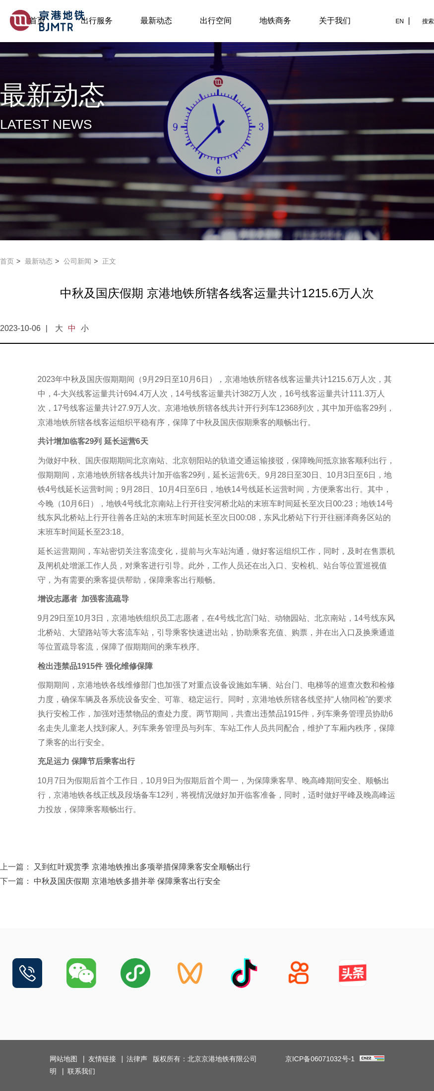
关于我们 (335, 20)
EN (399, 21)
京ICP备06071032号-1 (320, 1059)
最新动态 (156, 20)
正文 (109, 261)
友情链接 (102, 1059)
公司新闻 (77, 261)
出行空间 (216, 20)
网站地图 (63, 1059)
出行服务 (97, 20)
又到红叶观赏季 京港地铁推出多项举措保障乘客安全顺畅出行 (142, 867)
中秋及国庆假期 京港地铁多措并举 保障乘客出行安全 (127, 881)
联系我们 (81, 1071)
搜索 (428, 21)
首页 (37, 20)
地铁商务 (275, 20)
